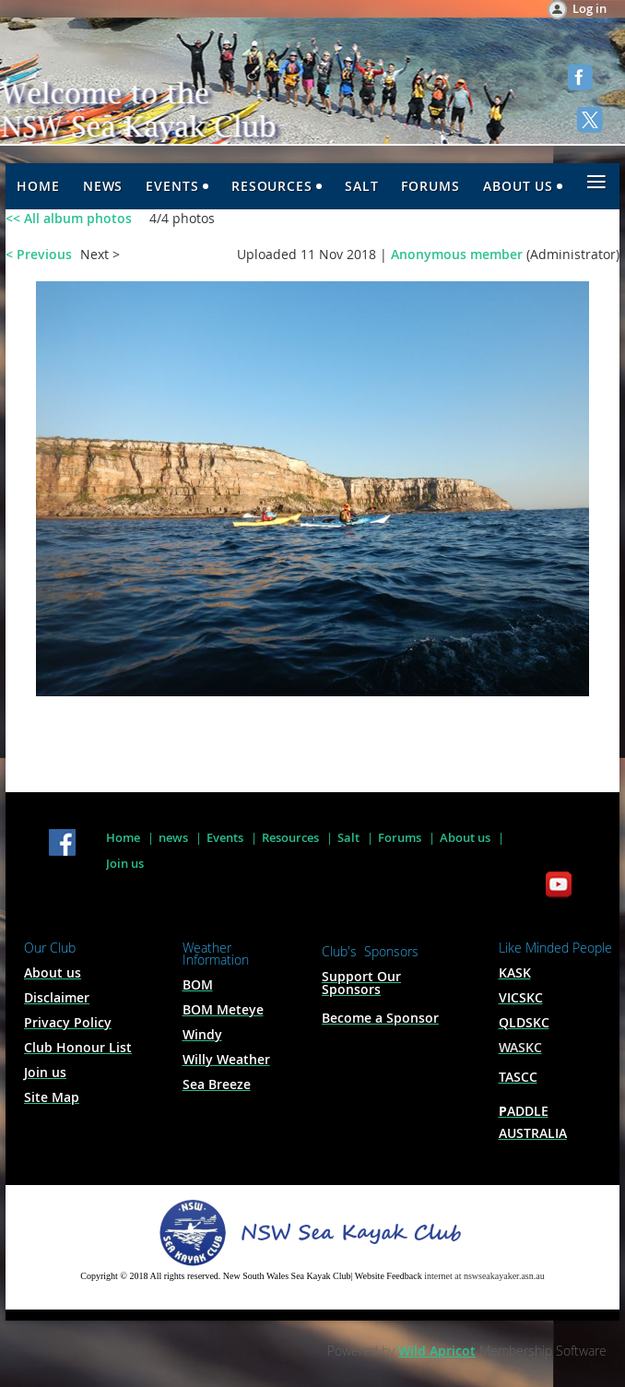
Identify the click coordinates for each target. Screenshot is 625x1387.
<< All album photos (69, 218)
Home (123, 837)
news (173, 837)
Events (224, 837)
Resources (290, 837)
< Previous (39, 254)
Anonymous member (457, 254)
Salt (348, 837)
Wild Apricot (437, 1350)
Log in (589, 8)
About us (465, 837)
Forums (399, 837)
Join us (125, 863)
